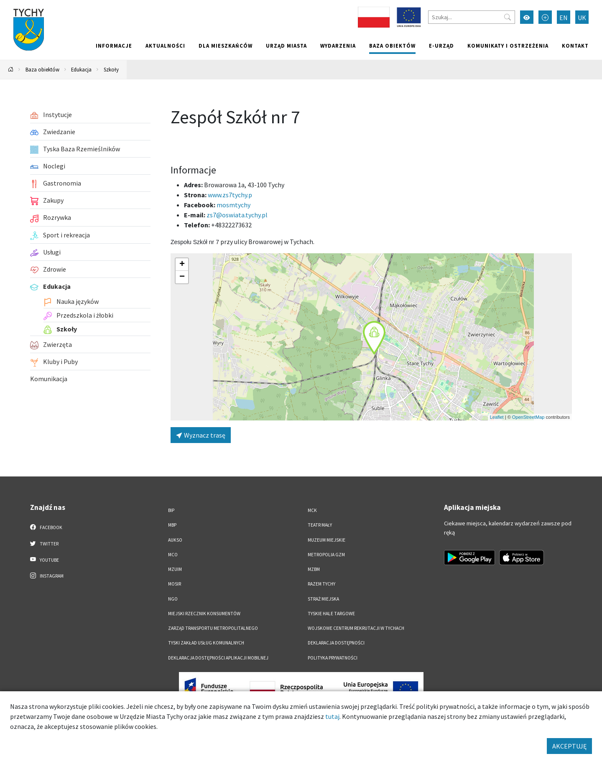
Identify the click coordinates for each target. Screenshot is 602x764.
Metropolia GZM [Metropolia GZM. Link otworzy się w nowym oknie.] (326, 555)
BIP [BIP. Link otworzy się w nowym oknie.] (171, 510)
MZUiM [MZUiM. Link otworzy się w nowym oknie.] (175, 569)
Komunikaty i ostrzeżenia (507, 45)
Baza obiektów (392, 45)
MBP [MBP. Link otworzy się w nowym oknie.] (172, 525)
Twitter (44, 543)
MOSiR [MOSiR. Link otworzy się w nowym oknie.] (174, 584)
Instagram (47, 575)
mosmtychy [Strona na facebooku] (233, 205)
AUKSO (175, 540)
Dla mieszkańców (226, 45)
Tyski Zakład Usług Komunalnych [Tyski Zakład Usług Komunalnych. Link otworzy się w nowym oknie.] (206, 643)
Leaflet (497, 417)
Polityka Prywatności (332, 658)
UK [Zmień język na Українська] (582, 17)
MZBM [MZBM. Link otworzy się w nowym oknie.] (314, 569)
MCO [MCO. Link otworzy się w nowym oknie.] (173, 555)
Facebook (46, 527)
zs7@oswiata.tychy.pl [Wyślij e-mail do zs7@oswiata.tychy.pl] (237, 215)
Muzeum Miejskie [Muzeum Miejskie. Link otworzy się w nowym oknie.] (326, 540)
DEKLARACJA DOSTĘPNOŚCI (336, 643)
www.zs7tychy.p (230, 195)
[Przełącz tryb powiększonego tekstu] (545, 17)
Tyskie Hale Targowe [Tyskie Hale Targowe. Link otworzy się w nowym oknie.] (331, 613)
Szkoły (111, 69)
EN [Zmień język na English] (563, 17)
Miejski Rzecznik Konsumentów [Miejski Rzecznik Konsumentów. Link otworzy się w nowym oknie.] (204, 613)
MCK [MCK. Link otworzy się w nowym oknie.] (312, 510)
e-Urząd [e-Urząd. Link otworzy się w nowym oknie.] (441, 45)
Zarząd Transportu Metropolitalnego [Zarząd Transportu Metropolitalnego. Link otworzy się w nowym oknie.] (213, 628)
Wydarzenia (338, 45)
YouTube (44, 559)
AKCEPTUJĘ (569, 746)
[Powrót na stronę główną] (10, 69)
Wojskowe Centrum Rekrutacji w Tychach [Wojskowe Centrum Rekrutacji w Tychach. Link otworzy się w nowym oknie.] (356, 628)
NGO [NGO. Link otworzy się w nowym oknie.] (173, 599)
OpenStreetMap (528, 417)
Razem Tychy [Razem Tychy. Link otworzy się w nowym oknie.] (321, 584)
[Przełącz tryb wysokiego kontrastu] (526, 17)
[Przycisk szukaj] (507, 17)
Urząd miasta (286, 45)
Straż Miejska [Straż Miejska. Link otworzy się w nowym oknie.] (323, 599)
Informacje (114, 45)
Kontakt (575, 45)
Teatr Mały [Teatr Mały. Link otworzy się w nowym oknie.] (320, 525)
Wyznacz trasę (200, 435)
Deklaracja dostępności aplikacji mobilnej (218, 658)
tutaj (332, 716)
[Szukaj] (471, 17)
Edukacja (81, 69)
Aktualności (165, 45)
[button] (374, 337)
